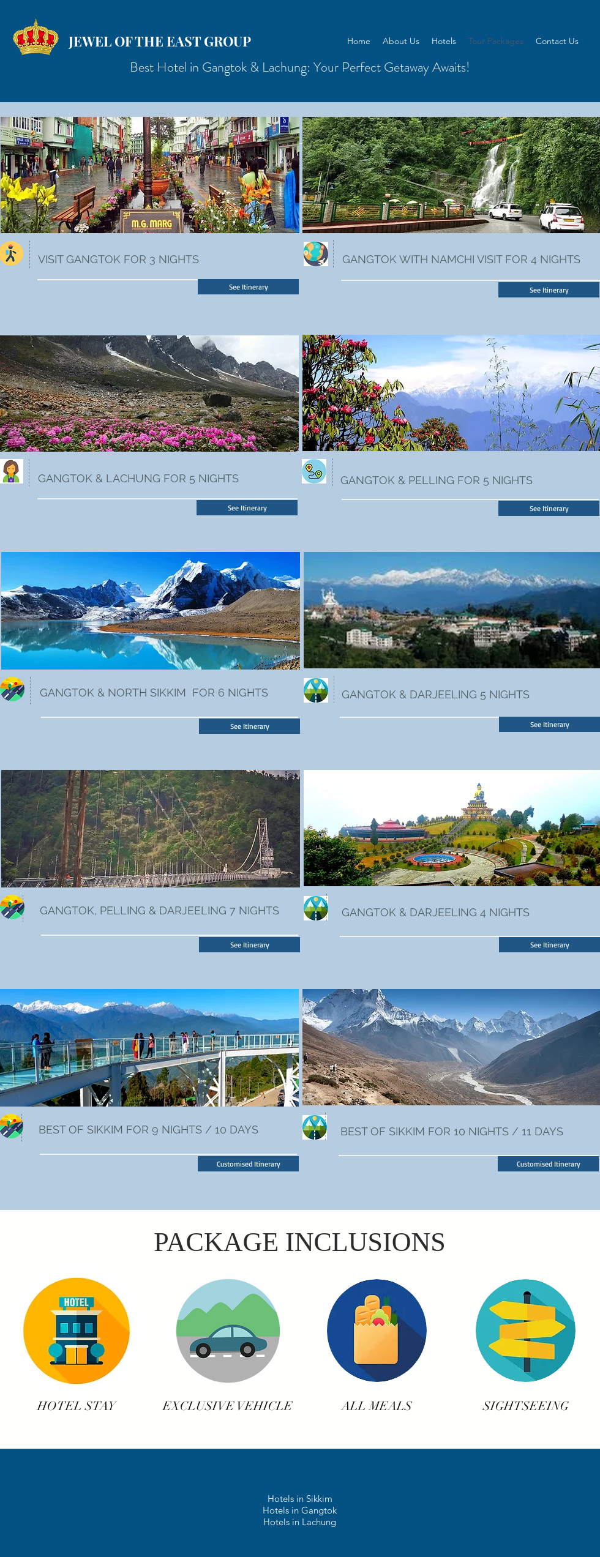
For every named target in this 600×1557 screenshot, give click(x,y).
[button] (248, 1163)
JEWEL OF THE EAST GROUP (160, 41)
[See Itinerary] (248, 286)
